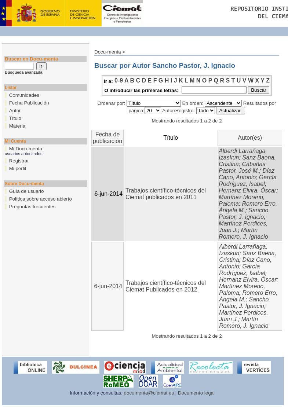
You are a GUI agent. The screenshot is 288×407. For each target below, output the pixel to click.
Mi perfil (17, 168)
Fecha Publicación (29, 103)
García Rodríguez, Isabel (248, 180)
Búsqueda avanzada (23, 72)
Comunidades (24, 95)
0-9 (118, 80)
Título (15, 118)
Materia (17, 126)
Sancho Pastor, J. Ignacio (243, 213)
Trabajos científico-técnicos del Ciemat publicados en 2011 (165, 193)
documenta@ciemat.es (149, 393)
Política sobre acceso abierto (40, 199)
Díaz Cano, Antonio (246, 174)
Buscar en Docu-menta (31, 59)
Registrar (19, 161)
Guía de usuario (26, 191)
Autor (15, 110)
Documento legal (196, 393)
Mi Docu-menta (25, 148)
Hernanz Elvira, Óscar (247, 190)
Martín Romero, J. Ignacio (243, 233)
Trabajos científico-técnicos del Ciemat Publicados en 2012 (165, 286)
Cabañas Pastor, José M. (242, 167)
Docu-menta (107, 52)
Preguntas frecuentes (32, 206)
